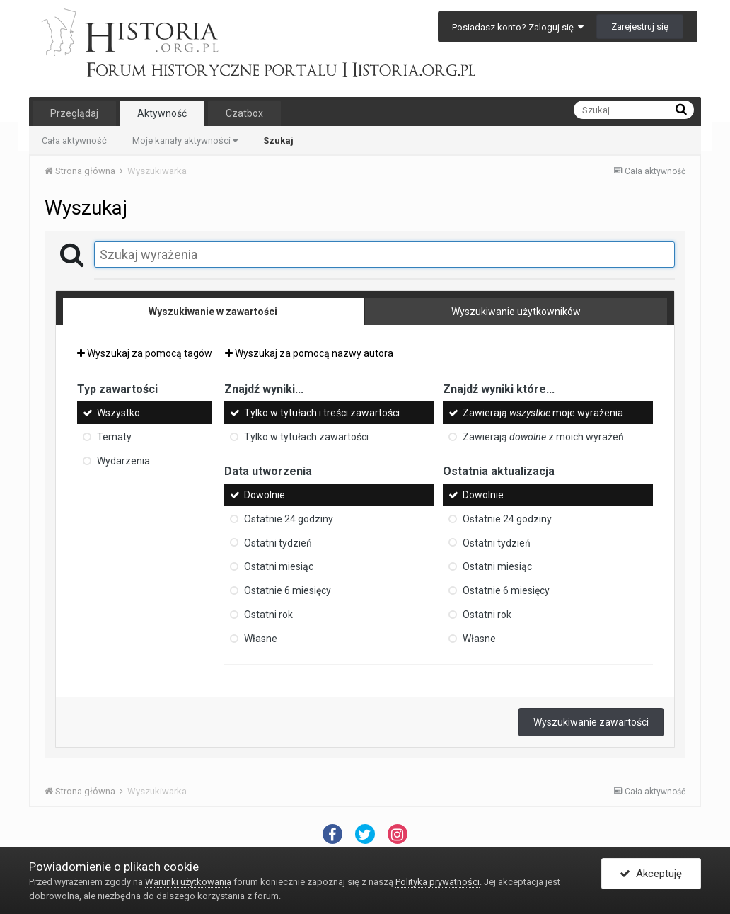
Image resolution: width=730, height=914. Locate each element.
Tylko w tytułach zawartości (306, 436)
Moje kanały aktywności (185, 140)
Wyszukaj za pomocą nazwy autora (309, 353)
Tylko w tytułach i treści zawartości (322, 412)
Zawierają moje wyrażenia (543, 412)
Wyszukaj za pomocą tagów (144, 353)
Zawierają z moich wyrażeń (543, 436)
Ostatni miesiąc (278, 566)
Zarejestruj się (639, 26)
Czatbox (244, 113)
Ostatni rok (268, 614)
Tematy (114, 436)
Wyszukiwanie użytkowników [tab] (516, 311)
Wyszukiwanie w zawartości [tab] (213, 311)
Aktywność (162, 113)
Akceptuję (651, 873)
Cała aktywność (74, 140)
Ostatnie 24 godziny (288, 519)
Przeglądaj (74, 113)
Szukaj (278, 140)
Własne (260, 638)
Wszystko (118, 412)
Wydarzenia (123, 461)
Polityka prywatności (437, 881)
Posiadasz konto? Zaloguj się (518, 27)
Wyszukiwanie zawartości (591, 722)
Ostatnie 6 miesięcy (287, 590)
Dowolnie (264, 495)
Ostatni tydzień (278, 542)
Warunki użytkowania (188, 881)
